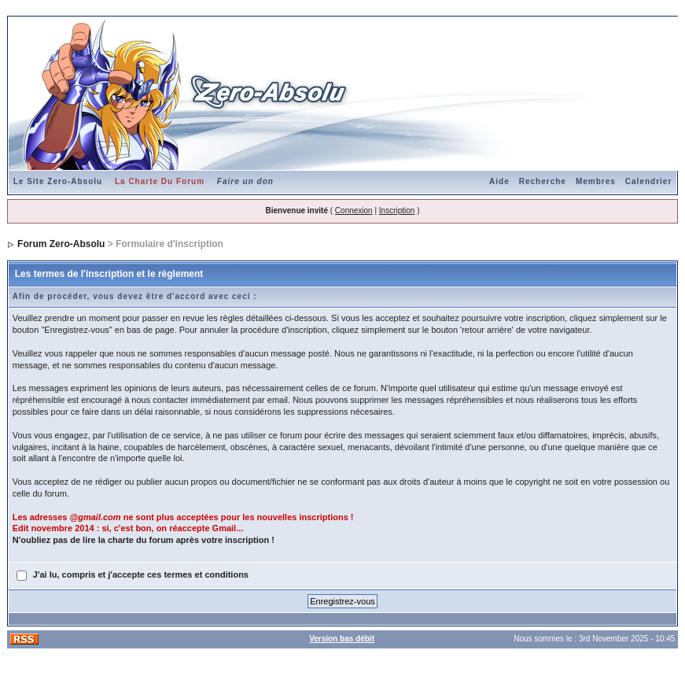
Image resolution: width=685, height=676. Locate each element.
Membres (596, 181)
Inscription (397, 210)
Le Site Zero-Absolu (57, 181)
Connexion (354, 210)
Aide (499, 181)
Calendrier (648, 181)
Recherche (542, 181)
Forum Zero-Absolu (61, 243)
